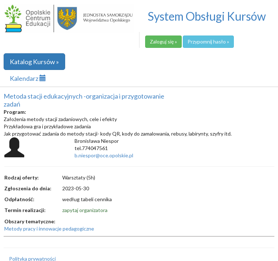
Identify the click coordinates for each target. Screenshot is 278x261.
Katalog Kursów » (34, 62)
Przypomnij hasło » (208, 41)
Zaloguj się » (163, 41)
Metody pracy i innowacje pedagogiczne (49, 228)
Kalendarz (28, 78)
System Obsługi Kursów (207, 16)
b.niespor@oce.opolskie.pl (104, 155)
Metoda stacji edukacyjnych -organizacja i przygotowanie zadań (84, 100)
